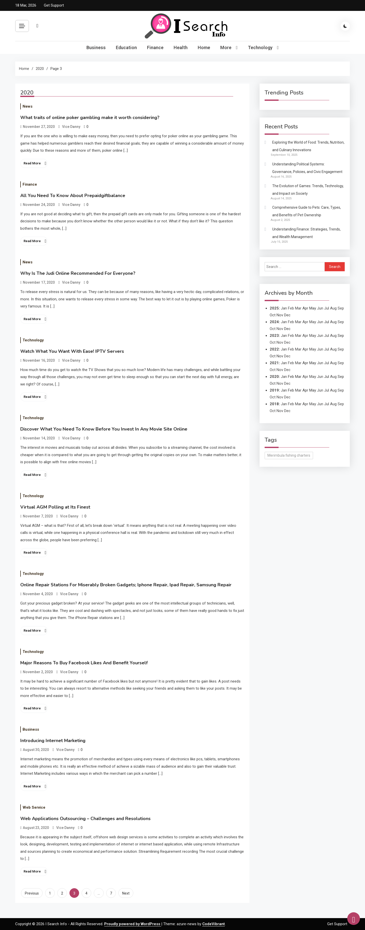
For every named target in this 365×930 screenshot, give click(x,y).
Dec (287, 342)
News (27, 106)
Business (96, 47)
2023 (274, 335)
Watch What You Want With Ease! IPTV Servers (72, 351)
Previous (32, 893)
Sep (341, 308)
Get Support (54, 5)
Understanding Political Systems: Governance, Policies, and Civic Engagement (307, 168)
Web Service (34, 807)
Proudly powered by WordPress (132, 924)
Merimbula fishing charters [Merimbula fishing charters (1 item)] (288, 455)
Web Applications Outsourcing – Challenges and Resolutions (85, 819)
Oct (273, 328)
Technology (260, 47)
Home (204, 47)
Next (126, 893)
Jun (320, 308)
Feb (291, 308)
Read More (32, 163)
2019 (274, 390)
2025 (274, 308)
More (225, 47)
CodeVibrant (213, 924)
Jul (326, 308)
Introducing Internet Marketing (52, 741)
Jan (284, 308)
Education (126, 47)
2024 (274, 322)
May (312, 322)
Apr (305, 322)
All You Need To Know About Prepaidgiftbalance (72, 195)
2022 (274, 349)
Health (181, 47)
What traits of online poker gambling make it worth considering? (89, 117)
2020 (274, 376)
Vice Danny (71, 127)
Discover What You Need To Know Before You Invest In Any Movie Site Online (103, 429)
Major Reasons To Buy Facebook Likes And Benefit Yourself (84, 663)
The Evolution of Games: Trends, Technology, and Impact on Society (308, 190)
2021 (274, 363)
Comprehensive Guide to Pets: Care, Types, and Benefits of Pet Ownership (306, 211)
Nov (280, 328)
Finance (155, 47)
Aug (333, 308)
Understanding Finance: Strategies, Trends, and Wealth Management (306, 233)
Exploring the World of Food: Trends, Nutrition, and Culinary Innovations (308, 146)
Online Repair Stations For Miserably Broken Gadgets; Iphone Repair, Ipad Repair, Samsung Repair (125, 585)
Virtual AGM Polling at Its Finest (55, 507)
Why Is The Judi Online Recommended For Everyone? (77, 273)
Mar (298, 308)
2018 (274, 404)
